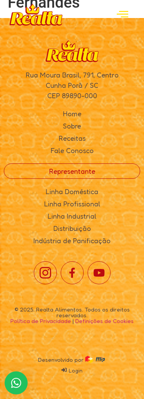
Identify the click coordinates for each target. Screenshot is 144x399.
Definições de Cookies (104, 321)
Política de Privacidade (40, 321)
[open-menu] (122, 14)
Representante (72, 171)
